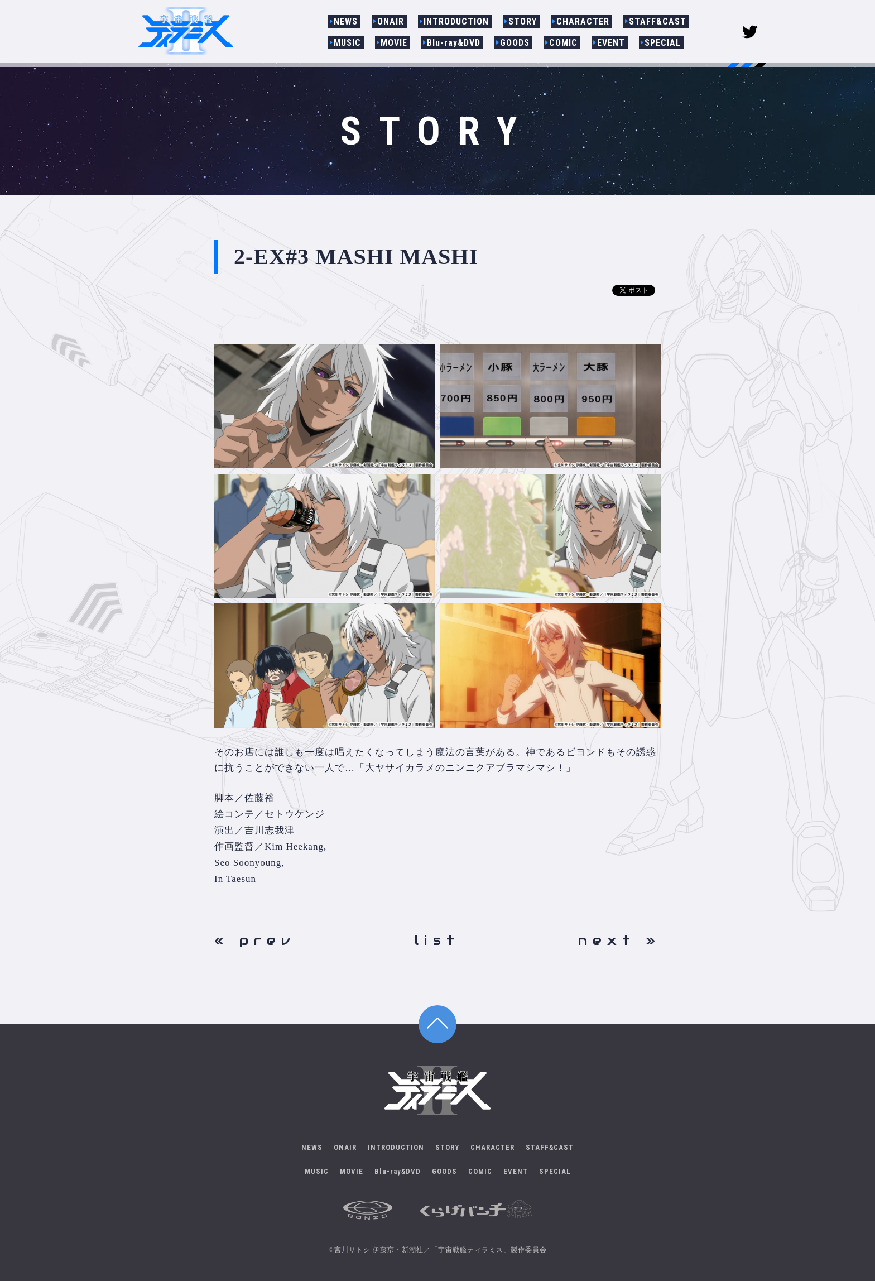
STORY (522, 21)
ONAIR (390, 21)
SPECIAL (663, 42)
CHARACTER (582, 21)
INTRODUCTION (456, 21)
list (437, 940)
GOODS (515, 42)
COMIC (563, 42)
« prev (255, 940)
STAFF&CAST (657, 21)
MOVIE (394, 42)
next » (619, 940)
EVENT (611, 42)
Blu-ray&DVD (453, 42)
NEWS (346, 21)
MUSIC (347, 42)
